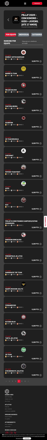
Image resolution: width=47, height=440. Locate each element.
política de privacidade (39, 436)
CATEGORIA (37, 35)
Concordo (27, 438)
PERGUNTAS (7, 426)
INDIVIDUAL (24, 35)
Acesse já (37, 3)
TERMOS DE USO (9, 399)
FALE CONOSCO (8, 424)
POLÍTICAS (7, 401)
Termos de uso (19, 438)
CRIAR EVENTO (8, 416)
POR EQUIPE (11, 35)
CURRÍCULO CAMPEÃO (10, 411)
